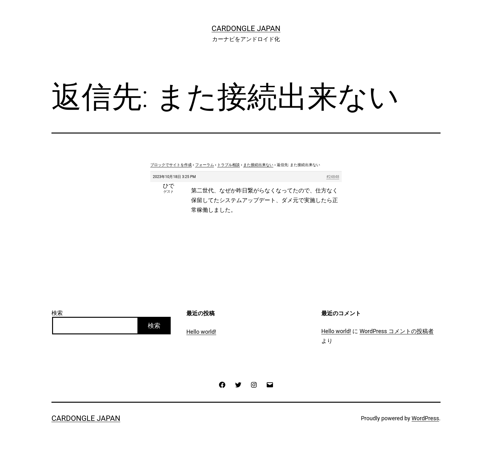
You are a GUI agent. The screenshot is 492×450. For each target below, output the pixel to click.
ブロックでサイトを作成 (171, 165)
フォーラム (204, 165)
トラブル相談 (228, 165)
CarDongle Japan (245, 28)
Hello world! (201, 331)
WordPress (425, 418)
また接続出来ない (258, 165)
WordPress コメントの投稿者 (397, 331)
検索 (57, 313)
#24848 (332, 177)
